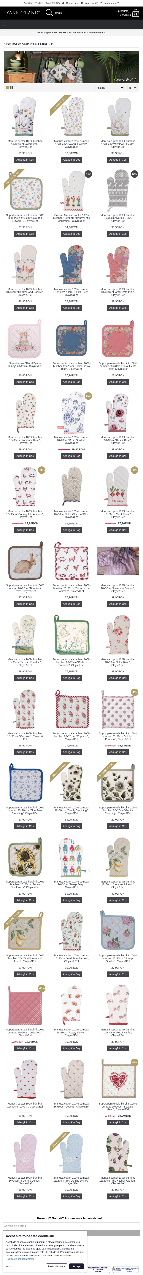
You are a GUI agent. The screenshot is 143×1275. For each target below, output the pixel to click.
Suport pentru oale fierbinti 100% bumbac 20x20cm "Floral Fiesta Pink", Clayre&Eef (118, 366)
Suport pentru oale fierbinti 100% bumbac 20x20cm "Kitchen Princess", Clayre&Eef (118, 736)
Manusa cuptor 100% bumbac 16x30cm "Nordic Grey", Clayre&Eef (118, 218)
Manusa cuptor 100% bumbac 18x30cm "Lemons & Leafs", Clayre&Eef (118, 884)
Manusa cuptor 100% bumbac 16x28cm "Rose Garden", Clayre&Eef (71, 440)
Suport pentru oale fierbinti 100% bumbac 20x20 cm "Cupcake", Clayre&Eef (71, 736)
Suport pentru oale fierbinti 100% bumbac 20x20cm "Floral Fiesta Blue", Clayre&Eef (71, 366)
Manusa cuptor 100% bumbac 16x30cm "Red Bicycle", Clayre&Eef (118, 1032)
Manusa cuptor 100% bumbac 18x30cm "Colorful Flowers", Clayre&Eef (71, 144)
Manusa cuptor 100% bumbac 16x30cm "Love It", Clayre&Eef (25, 1105)
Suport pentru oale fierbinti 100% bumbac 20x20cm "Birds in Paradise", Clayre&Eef (71, 662)
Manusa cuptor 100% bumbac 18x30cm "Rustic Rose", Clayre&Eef (118, 440)
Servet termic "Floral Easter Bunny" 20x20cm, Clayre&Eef (25, 365)
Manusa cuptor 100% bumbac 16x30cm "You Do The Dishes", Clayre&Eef (71, 1180)
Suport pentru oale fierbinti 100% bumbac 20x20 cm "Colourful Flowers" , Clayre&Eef (25, 218)
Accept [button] (76, 1266)
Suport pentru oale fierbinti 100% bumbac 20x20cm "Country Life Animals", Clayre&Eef (71, 588)
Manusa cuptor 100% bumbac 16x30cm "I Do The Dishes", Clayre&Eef (25, 1180)
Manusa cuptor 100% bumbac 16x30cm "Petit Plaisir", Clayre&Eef (118, 514)
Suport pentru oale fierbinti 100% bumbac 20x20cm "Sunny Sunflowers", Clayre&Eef (25, 884)
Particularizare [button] (56, 1266)
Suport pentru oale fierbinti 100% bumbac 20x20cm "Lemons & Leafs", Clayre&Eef (25, 958)
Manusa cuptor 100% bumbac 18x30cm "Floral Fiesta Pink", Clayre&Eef (118, 292)
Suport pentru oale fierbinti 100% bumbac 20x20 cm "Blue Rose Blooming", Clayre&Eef (25, 810)
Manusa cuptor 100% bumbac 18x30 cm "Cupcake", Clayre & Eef (25, 736)
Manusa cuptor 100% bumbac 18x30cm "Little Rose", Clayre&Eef (118, 662)
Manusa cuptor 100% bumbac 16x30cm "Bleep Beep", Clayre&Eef (71, 884)
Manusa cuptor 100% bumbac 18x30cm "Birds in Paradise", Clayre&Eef (25, 662)
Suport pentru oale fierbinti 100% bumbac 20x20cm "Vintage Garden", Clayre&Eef (118, 958)
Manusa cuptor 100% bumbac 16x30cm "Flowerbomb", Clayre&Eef (25, 144)
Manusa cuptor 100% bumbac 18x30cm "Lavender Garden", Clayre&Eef (118, 588)
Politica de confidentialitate (20, 1259)
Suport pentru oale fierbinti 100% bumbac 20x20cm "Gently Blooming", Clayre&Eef (118, 810)
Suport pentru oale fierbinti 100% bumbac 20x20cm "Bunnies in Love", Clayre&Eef (25, 588)
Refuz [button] (8, 1266)
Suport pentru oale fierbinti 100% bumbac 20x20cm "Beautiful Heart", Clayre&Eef (118, 1106)
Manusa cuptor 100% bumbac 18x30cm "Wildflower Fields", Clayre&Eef (118, 144)
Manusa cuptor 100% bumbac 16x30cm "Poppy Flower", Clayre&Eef (71, 1032)
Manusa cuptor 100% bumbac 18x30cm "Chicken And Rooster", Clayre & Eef (25, 292)
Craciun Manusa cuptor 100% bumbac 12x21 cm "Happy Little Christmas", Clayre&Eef (71, 218)
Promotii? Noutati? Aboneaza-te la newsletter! (69, 1218)
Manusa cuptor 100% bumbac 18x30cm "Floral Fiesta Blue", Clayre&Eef (71, 292)
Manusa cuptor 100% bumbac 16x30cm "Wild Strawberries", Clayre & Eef (71, 958)
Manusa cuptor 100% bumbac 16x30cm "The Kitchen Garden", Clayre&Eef (117, 1180)
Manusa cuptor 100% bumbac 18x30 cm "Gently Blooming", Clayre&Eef (71, 810)
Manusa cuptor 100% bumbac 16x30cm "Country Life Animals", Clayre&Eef (25, 514)
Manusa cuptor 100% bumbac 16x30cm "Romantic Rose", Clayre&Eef (25, 440)
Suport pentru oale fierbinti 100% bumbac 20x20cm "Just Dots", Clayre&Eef (25, 1032)
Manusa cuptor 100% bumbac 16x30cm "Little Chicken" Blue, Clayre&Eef (71, 514)
